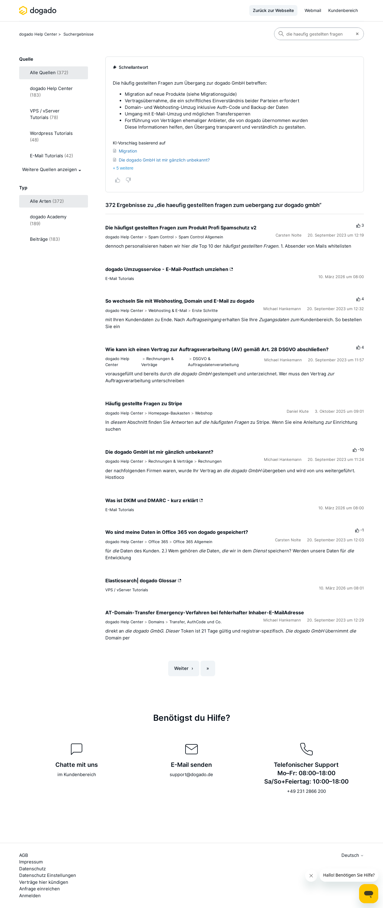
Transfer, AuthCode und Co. (195, 621)
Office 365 (158, 541)
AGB (23, 855)
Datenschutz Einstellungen (47, 875)
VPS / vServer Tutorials (126, 589)
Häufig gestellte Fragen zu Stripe (143, 403)
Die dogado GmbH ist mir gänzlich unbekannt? (159, 452)
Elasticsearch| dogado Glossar (143, 581)
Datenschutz (32, 869)
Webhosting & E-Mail (167, 310)
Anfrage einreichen (39, 889)
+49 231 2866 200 (306, 791)
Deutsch (352, 855)
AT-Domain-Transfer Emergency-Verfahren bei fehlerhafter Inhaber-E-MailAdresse (204, 613)
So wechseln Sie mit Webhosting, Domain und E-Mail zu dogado (179, 301)
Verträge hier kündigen (43, 882)
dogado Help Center (38, 34)
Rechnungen (210, 461)
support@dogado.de (191, 774)
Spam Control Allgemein (201, 236)
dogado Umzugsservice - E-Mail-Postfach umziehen (169, 269)
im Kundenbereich (76, 774)
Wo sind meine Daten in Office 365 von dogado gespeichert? (176, 532)
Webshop (203, 413)
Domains (156, 621)
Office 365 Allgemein (192, 541)
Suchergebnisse (78, 34)
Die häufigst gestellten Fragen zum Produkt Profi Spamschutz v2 (180, 228)
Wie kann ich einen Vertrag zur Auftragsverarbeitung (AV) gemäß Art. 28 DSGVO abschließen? (217, 349)
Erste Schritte (205, 310)
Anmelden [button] (30, 895)
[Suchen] (312, 34)
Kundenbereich (343, 10)
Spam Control (161, 236)
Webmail (313, 10)
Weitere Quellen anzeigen (49, 169)
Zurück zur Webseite (273, 10)
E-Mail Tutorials (119, 278)
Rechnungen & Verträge (170, 461)
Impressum (31, 862)
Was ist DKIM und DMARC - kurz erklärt (154, 500)
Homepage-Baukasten (169, 413)
